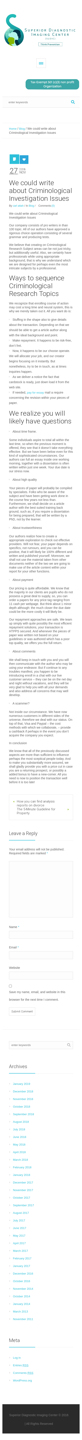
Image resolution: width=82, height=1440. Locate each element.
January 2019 (21, 1083)
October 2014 (21, 1296)
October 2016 (21, 1281)
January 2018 (21, 1175)
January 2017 (21, 1266)
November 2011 (23, 1319)
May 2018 (19, 1144)
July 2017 (19, 1220)
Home (13, 128)
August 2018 (21, 1121)
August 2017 (21, 1212)
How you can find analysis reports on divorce (36, 803)
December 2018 (23, 1091)
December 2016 (23, 1273)
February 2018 (22, 1167)
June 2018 (19, 1137)
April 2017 (19, 1243)
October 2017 (21, 1197)
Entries (20, 1365)
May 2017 (19, 1235)
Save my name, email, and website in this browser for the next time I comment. (37, 995)
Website (14, 967)
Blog (22, 128)
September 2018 (23, 1114)
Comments (23, 1373)
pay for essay (35, 392)
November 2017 (23, 1190)
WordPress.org (22, 1380)
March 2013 (20, 1311)
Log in (17, 1357)
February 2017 (22, 1258)
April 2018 (19, 1152)
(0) (53, 205)
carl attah (18, 205)
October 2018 (21, 1106)
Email (14, 947)
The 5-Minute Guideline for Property (36, 811)
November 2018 (23, 1099)
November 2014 (23, 1288)
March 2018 (20, 1159)
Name (14, 927)
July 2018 (19, 1129)
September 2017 (23, 1205)
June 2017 (19, 1228)
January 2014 (21, 1304)
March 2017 (20, 1250)
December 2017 (23, 1182)
